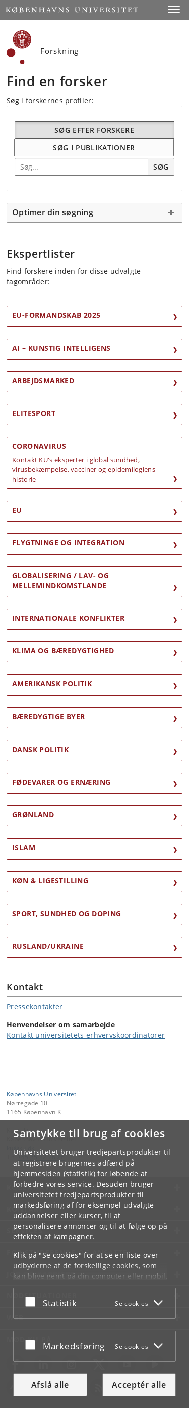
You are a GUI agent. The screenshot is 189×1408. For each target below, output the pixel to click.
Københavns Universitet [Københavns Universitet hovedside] (42, 1094)
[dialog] (94, 1264)
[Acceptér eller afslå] (32, 1301)
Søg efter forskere (94, 130)
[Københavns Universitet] (19, 47)
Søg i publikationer (94, 147)
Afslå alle (50, 1384)
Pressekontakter (35, 1006)
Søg (161, 167)
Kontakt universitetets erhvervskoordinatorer (86, 1035)
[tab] (94, 212)
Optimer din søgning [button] (52, 212)
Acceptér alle (139, 1384)
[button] (174, 9)
